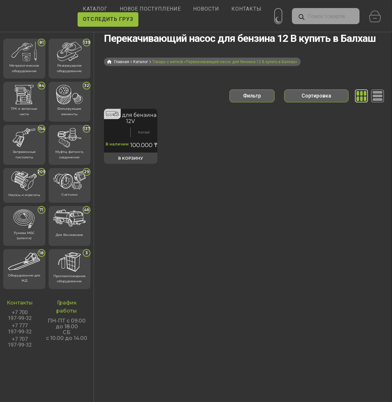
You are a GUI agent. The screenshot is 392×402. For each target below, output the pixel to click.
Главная (121, 62)
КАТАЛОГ (95, 9)
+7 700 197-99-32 (20, 315)
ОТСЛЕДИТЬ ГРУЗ (108, 19)
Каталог (140, 62)
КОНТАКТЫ (246, 9)
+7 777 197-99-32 (20, 328)
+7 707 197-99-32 (20, 342)
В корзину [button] (130, 158)
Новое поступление (150, 9)
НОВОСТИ (206, 9)
